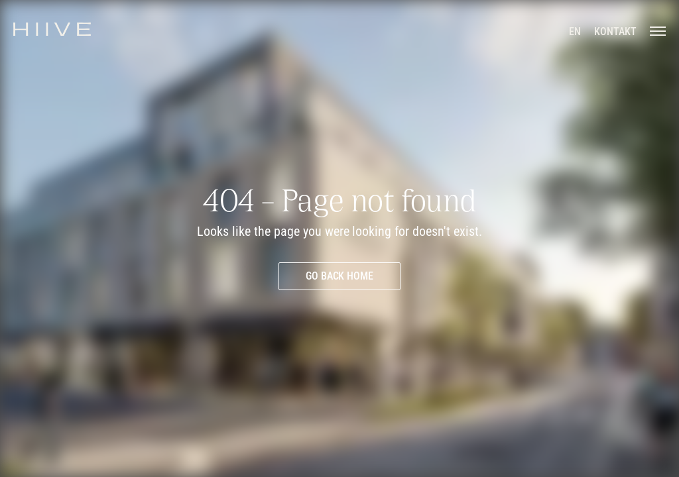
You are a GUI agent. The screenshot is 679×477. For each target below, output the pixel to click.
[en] (575, 31)
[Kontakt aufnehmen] (615, 31)
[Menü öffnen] (658, 30)
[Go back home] (339, 276)
